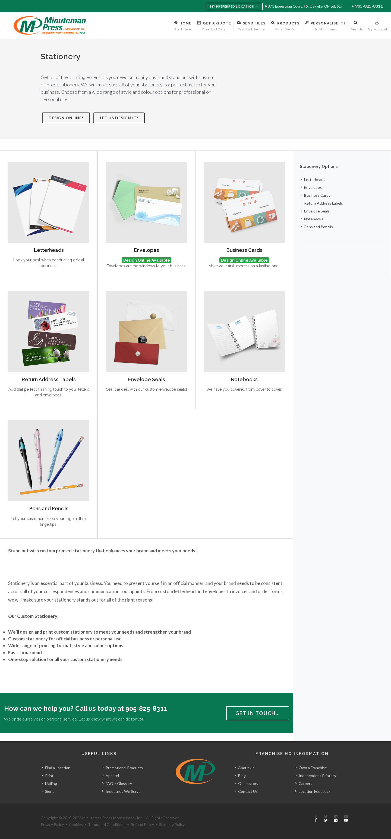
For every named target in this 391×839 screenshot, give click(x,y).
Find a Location (57, 767)
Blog (242, 775)
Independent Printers (317, 775)
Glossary (124, 783)
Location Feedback (314, 791)
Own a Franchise (313, 767)
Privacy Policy (52, 824)
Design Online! (66, 117)
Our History (248, 783)
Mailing (51, 783)
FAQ (109, 783)
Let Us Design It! (119, 117)
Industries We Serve (123, 791)
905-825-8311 (369, 5)
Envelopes (146, 250)
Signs (49, 791)
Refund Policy (142, 824)
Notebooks (244, 379)
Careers (305, 783)
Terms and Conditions (106, 824)
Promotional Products (124, 767)
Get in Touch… (257, 713)
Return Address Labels (49, 379)
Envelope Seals (146, 379)
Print (49, 775)
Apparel (112, 775)
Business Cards (244, 250)
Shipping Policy (172, 824)
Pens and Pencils (48, 508)
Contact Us (248, 791)
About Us (246, 767)
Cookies (76, 824)
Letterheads (49, 250)
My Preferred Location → (234, 6)
